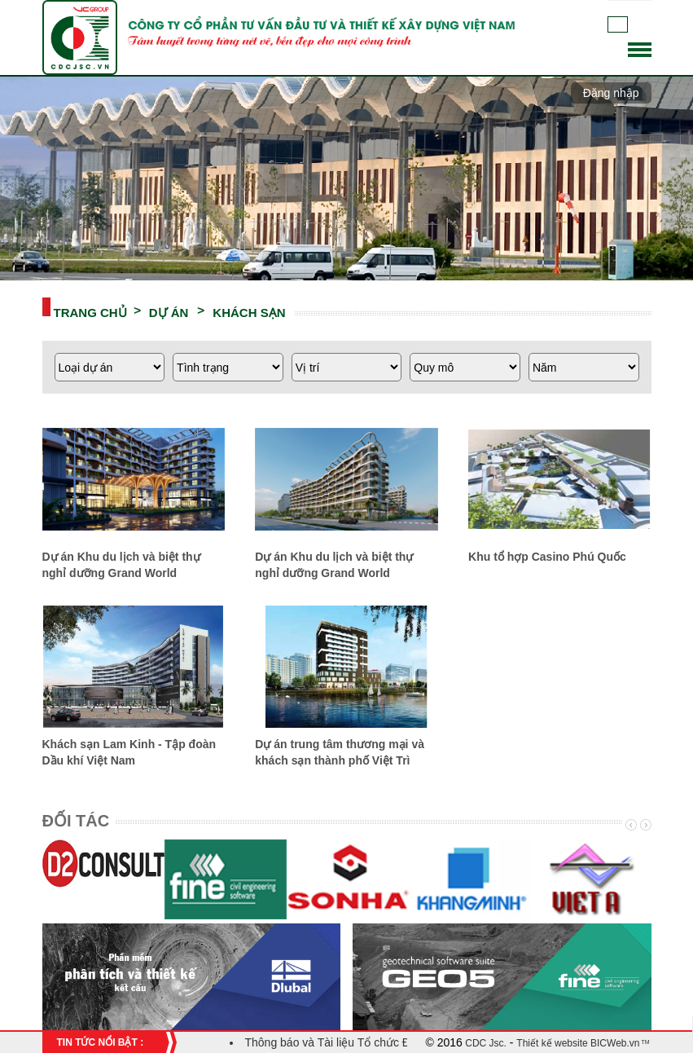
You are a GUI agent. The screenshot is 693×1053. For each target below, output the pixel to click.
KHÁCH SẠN (249, 311)
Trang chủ (90, 311)
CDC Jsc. (485, 1043)
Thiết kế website (551, 1043)
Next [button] (644, 825)
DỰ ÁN (169, 311)
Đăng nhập (611, 92)
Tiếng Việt (617, 24)
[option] (103, 871)
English (641, 24)
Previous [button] (629, 825)
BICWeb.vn (614, 1043)
